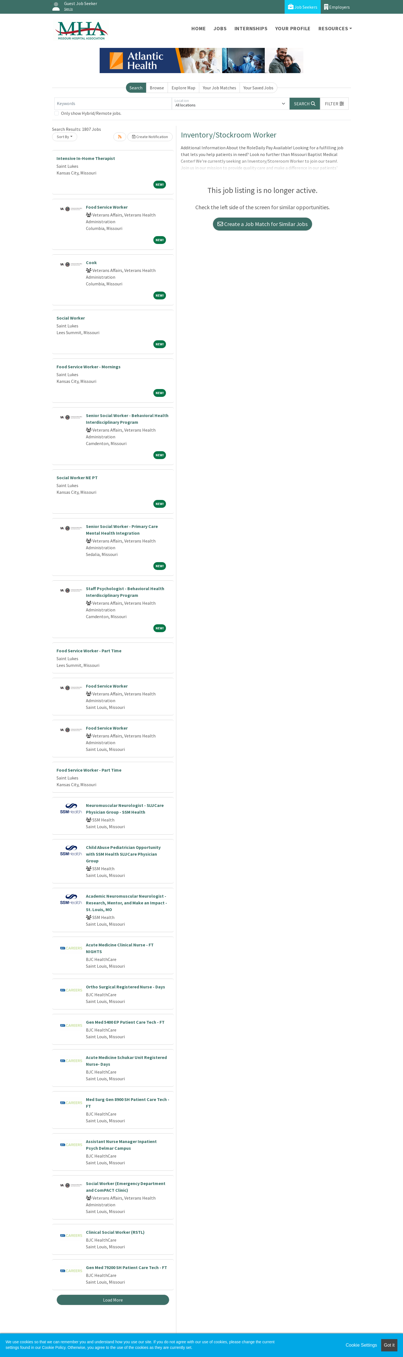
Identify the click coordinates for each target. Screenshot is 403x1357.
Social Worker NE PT (77, 477)
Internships (251, 28)
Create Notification (150, 136)
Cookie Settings (361, 1345)
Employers (337, 6)
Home (198, 28)
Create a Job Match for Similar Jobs (262, 223)
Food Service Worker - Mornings (89, 366)
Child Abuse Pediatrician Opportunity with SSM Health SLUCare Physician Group (123, 853)
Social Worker (71, 318)
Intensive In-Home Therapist (86, 158)
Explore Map (183, 87)
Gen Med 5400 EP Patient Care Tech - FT (125, 1022)
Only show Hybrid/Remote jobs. (91, 113)
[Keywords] (113, 103)
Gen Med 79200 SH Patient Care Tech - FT (126, 1267)
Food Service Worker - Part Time (89, 650)
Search (136, 87)
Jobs (220, 28)
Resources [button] (333, 28)
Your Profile (293, 28)
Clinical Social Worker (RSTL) (115, 1232)
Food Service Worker (107, 207)
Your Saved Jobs (258, 87)
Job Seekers (302, 6)
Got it (389, 1345)
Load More (113, 1300)
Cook (91, 262)
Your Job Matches (219, 87)
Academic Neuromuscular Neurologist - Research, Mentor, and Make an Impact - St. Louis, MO (126, 902)
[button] (334, 103)
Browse (157, 87)
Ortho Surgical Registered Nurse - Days (125, 987)
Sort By (63, 136)
